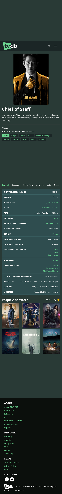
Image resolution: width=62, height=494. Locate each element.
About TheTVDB (11, 407)
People (7, 450)
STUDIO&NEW (52, 223)
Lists (6, 447)
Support (7, 427)
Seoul (56, 252)
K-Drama (54, 260)
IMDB (55, 265)
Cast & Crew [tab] (27, 185)
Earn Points (9, 410)
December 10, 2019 (49, 207)
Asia (56, 249)
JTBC (56, 218)
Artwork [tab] (40, 185)
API (5, 417)
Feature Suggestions (13, 420)
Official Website (51, 268)
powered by (53, 300)
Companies (9, 443)
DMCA (7, 469)
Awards (7, 440)
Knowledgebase (11, 424)
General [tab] (5, 185)
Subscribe (8, 414)
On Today (8, 436)
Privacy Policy (10, 466)
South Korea (53, 255)
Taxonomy (8, 453)
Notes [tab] (56, 185)
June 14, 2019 (52, 202)
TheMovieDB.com (50, 271)
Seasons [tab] (15, 185)
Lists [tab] (49, 185)
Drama (55, 234)
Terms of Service (11, 462)
